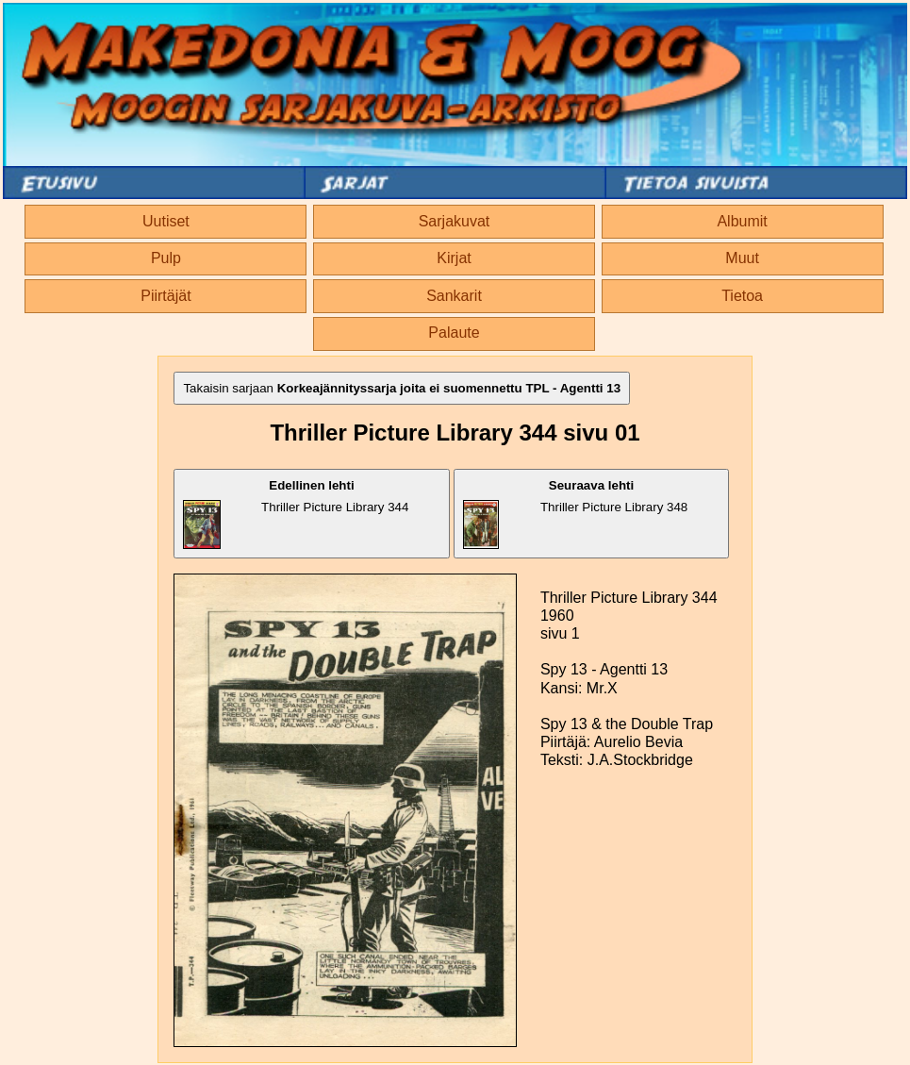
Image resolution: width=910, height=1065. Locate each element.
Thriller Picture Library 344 (295, 513)
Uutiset (166, 221)
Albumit (742, 221)
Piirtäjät (165, 296)
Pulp (166, 258)
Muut (742, 258)
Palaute (453, 332)
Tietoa (742, 296)
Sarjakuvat (454, 221)
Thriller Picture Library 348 (575, 513)
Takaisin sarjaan (401, 388)
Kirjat (454, 258)
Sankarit (454, 296)
